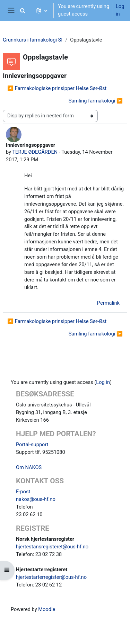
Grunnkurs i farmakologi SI (32, 40)
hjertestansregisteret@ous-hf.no (52, 547)
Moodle (46, 609)
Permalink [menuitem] (108, 303)
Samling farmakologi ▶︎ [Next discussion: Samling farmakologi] (96, 101)
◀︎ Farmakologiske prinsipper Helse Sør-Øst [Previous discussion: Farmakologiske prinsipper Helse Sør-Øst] (56, 88)
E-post (23, 491)
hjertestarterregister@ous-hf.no (51, 577)
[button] (22, 10)
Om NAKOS (29, 467)
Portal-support (32, 444)
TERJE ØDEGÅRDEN (35, 152)
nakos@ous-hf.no (35, 499)
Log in (120, 10)
